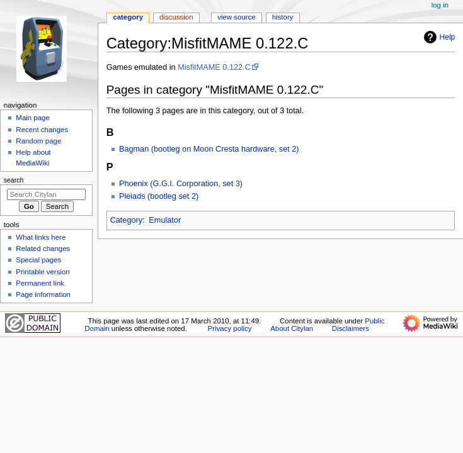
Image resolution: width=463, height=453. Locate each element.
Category (126, 220)
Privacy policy (230, 328)
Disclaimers (350, 328)
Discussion (176, 17)
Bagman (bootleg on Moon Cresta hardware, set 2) (209, 149)
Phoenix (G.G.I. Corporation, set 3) (181, 183)
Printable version (42, 272)
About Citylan (291, 328)
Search (14, 180)
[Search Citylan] (46, 194)
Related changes (43, 248)
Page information (43, 294)
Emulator (165, 220)
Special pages (38, 260)
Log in (440, 5)
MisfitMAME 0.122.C (214, 67)
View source (236, 17)
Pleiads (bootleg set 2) (158, 196)
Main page (33, 117)
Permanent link (40, 283)
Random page (38, 141)
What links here (41, 237)
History (283, 17)
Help (438, 37)
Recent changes (42, 129)
